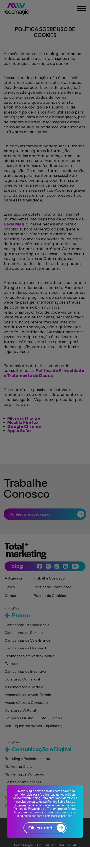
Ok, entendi (46, 828)
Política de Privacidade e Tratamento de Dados (44, 808)
